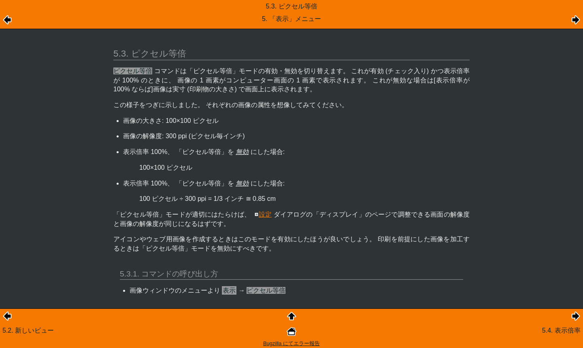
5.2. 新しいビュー (28, 330)
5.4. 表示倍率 (561, 330)
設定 (265, 214)
